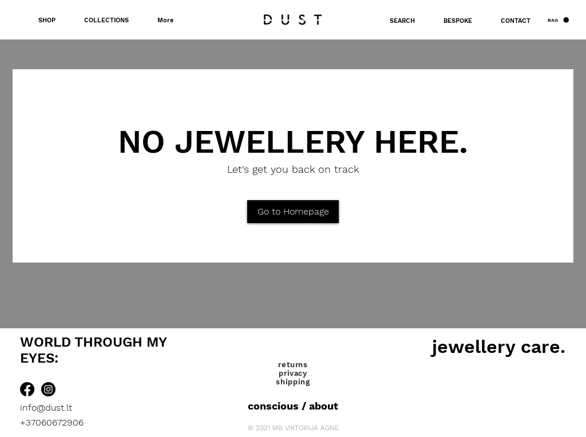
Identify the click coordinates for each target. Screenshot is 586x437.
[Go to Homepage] (293, 211)
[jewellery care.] (498, 346)
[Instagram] (48, 389)
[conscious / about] (292, 406)
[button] (558, 20)
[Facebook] (27, 389)
